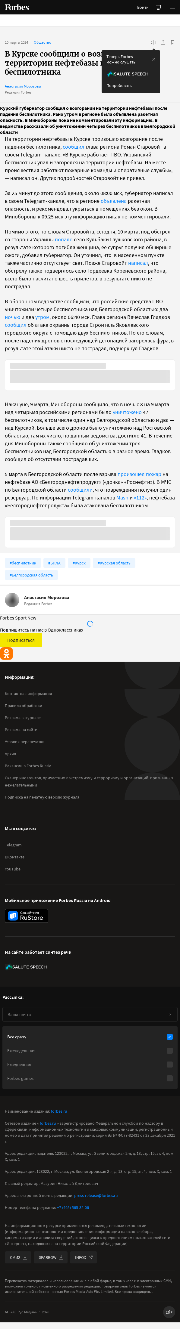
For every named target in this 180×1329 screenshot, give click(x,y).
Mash (122, 497)
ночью (12, 317)
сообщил (73, 146)
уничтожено (127, 412)
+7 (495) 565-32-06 (73, 1207)
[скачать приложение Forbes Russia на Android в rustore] (26, 915)
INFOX (84, 1257)
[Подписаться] (170, 1014)
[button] (173, 7)
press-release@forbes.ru (96, 1195)
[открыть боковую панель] (158, 7)
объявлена (114, 200)
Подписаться (21, 640)
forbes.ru (59, 1111)
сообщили (80, 489)
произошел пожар (139, 474)
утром (42, 317)
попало (64, 239)
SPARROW (51, 1257)
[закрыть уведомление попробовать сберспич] (154, 59)
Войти (143, 7)
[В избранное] (173, 42)
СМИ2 (18, 1257)
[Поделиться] (163, 42)
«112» (140, 497)
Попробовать (119, 85)
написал (138, 262)
